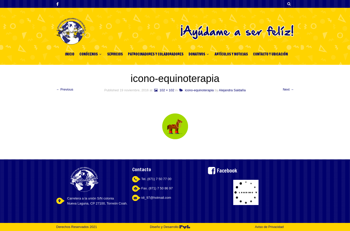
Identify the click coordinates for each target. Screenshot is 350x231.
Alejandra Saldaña (232, 90)
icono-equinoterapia (196, 90)
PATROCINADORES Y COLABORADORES (155, 54)
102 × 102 (163, 90)
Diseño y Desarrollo (170, 227)
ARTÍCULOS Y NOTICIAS (231, 54)
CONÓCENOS (88, 54)
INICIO (69, 54)
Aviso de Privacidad (269, 227)
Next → (288, 89)
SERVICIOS (115, 54)
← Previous (64, 89)
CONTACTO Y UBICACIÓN (270, 54)
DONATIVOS (197, 54)
